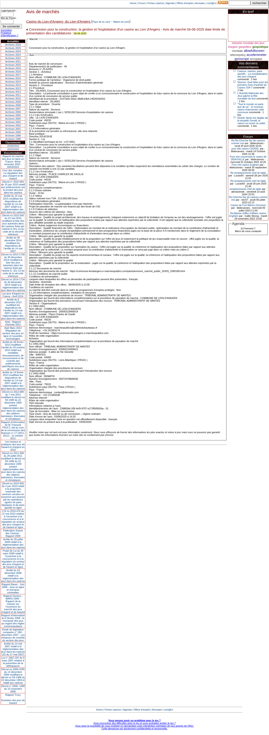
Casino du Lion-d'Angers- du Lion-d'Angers (58, 21)
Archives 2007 (13, 108)
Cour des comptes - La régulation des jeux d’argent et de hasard (13, 174)
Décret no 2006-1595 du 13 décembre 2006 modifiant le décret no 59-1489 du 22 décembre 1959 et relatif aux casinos (13, 676)
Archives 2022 (13, 58)
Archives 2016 (13, 78)
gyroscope (241, 59)
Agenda (170, 3)
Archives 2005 (13, 115)
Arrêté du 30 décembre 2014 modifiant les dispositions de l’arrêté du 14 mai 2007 (13, 244)
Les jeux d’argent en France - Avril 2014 (13, 295)
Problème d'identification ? (9, 34)
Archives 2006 (13, 112)
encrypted (256, 59)
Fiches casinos (156, 3)
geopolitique (260, 46)
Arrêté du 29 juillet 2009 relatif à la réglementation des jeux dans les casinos (13, 543)
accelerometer (257, 55)
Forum (142, 3)
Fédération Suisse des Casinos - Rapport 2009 (13, 533)
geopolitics (245, 46)
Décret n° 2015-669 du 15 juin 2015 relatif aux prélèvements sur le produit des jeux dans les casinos (13, 187)
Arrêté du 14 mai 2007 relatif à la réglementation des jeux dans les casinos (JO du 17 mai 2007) (13, 649)
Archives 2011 (13, 95)
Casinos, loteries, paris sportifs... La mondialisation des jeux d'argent (252, 74)
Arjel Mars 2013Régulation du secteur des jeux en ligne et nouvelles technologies (13, 333)
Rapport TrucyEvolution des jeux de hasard (13, 698)
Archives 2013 (13, 88)
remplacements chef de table (245, 189)
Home (133, 3)
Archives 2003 (13, 122)
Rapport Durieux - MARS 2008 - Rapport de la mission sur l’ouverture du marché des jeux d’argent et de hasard (13, 604)
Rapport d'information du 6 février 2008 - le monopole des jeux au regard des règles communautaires (13, 620)
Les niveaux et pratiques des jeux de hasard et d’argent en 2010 (13, 445)
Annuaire (200, 3)
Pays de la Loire (101, 21)
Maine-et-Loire (121, 21)
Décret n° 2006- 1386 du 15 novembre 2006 (13, 689)
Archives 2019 (13, 68)
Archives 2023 (13, 54)
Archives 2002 (13, 125)
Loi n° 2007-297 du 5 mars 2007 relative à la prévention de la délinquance (13, 661)
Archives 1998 (13, 139)
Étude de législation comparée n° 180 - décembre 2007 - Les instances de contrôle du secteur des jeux (13, 635)
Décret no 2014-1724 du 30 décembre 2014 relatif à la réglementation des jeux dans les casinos (13, 285)
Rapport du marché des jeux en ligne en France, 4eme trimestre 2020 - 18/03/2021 (13, 161)
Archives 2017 (13, 75)
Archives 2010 (13, 98)
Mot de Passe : (9, 18)
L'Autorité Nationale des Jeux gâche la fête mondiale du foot (250, 96)
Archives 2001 (13, 128)
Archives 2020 (13, 65)
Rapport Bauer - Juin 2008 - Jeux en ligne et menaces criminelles (13, 588)
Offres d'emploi (184, 3)
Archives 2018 (13, 71)
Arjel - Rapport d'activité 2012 (13, 323)
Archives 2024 (13, 51)
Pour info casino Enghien (245, 164)
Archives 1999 (13, 135)
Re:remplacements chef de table (248, 172)
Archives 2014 (13, 85)
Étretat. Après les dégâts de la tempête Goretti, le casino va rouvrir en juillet (252, 120)
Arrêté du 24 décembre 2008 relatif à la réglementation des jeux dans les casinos (13, 575)
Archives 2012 (13, 91)
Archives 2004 (13, 118)
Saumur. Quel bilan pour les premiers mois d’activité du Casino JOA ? (252, 85)
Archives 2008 (13, 105)
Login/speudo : (9, 10)
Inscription (6, 30)
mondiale (237, 51)
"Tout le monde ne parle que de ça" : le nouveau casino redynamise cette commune (250, 108)
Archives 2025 (13, 48)
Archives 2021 (13, 61)
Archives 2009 (13, 102)
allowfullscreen (254, 51)
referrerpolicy (237, 55)
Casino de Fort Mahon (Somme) (248, 205)
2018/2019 (13, 146)
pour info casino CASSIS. (245, 148)
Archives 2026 (13, 44)
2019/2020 (13, 149)
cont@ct (211, 3)
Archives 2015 (13, 81)
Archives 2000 (13, 132)
